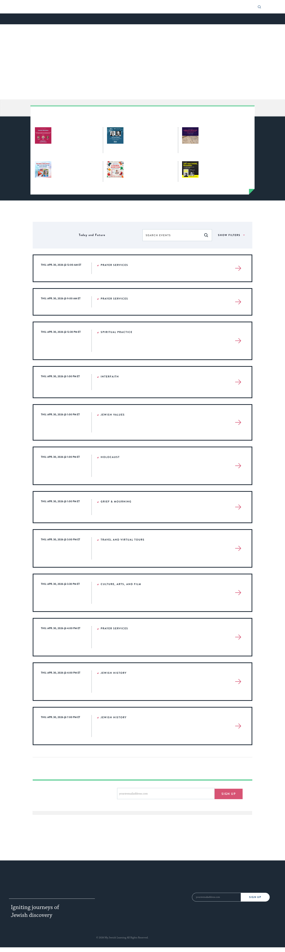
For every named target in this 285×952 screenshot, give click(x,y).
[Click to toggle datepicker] (92, 235)
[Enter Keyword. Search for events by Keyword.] (171, 235)
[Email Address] (216, 897)
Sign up (228, 793)
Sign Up (255, 897)
